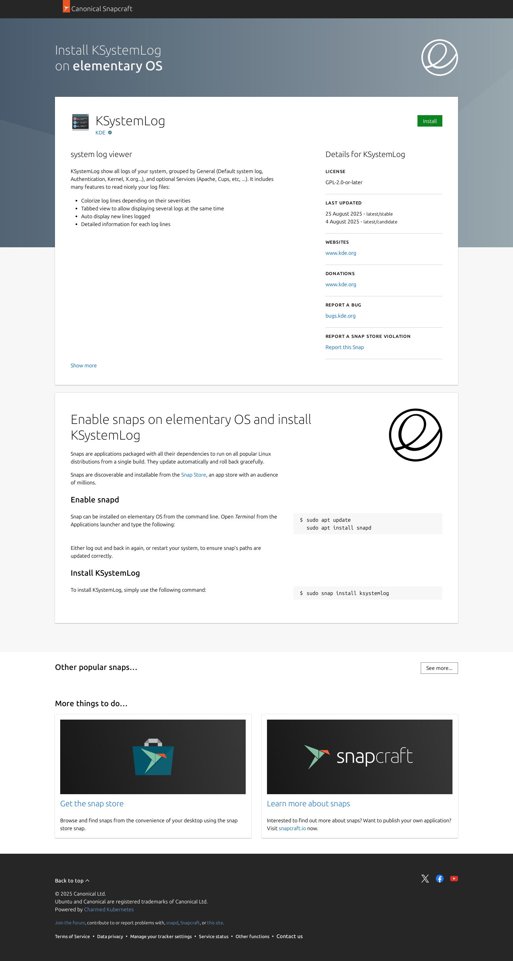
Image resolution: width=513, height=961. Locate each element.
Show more (84, 365)
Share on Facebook (440, 878)
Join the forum (70, 922)
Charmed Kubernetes (109, 909)
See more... (439, 668)
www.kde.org (341, 253)
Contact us (289, 936)
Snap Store (193, 475)
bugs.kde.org (341, 316)
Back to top (72, 880)
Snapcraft (190, 922)
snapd (172, 922)
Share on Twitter (425, 878)
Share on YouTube (454, 878)
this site (215, 922)
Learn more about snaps (308, 803)
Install (430, 121)
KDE (101, 132)
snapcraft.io (292, 828)
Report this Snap (345, 347)
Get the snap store (92, 803)
